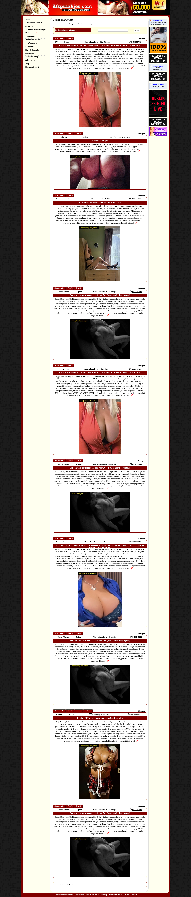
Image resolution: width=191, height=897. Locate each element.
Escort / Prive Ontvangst (35, 29)
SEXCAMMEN (156, 66)
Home (27, 19)
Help (26, 63)
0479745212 (137, 292)
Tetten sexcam (157, 84)
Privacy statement (92, 895)
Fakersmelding (31, 57)
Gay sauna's (30, 53)
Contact (134, 895)
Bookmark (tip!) (31, 67)
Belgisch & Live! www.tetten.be (158, 87)
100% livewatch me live (158, 69)
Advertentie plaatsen (33, 22)
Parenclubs (29, 36)
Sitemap (104, 895)
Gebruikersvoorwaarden (64, 895)
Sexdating (29, 26)
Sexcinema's (30, 46)
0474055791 (136, 42)
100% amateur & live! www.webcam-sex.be (158, 23)
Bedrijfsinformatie (116, 895)
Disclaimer (79, 895)
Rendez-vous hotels (32, 40)
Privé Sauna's (30, 43)
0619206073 (135, 714)
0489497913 (136, 199)
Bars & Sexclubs (31, 50)
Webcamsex (30, 33)
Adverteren (29, 60)
